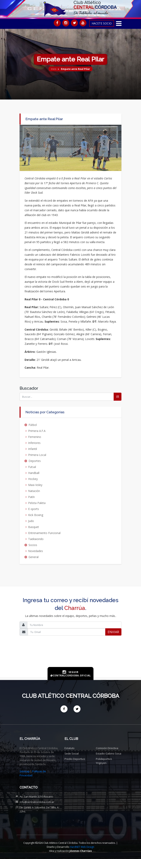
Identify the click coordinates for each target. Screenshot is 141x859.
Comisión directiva (107, 748)
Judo (31, 521)
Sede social (72, 753)
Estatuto (69, 748)
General (34, 557)
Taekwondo (36, 539)
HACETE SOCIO (102, 23)
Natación (34, 491)
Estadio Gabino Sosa (108, 753)
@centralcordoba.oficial (70, 675)
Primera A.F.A (37, 431)
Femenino (34, 437)
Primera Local (37, 455)
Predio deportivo (75, 759)
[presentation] (70, 658)
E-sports (33, 509)
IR (117, 396)
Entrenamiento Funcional (44, 533)
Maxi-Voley (35, 485)
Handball (33, 473)
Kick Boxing (35, 515)
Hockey (33, 479)
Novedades (35, 551)
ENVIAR (113, 632)
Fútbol (33, 425)
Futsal (32, 467)
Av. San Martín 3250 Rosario (36, 796)
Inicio (53, 69)
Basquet (33, 527)
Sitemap (25, 771)
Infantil (32, 449)
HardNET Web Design (82, 847)
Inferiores (34, 443)
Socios (33, 545)
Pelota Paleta (37, 503)
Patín (31, 497)
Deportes (35, 461)
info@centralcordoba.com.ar (37, 802)
